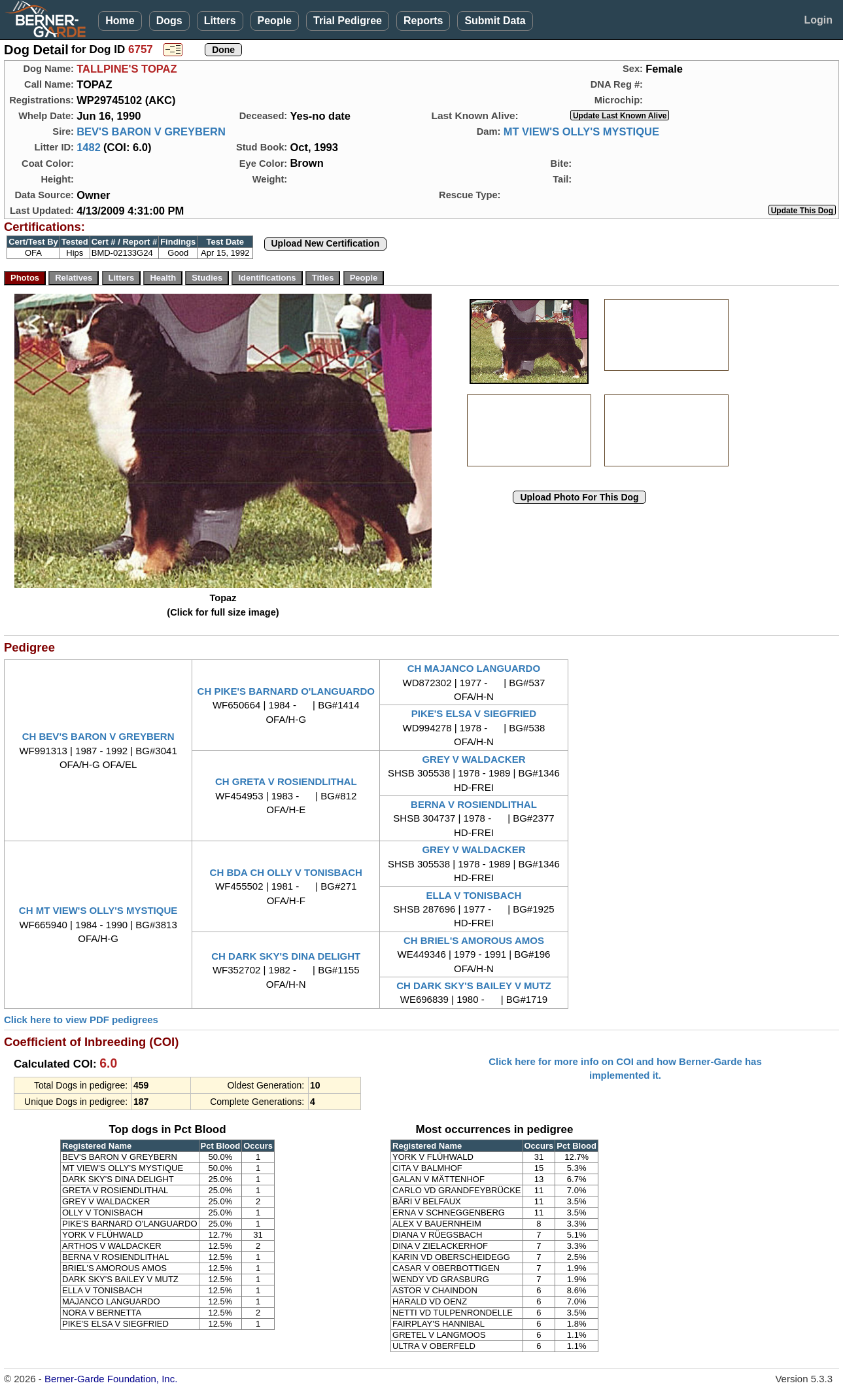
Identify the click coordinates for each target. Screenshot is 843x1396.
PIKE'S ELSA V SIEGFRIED (473, 713)
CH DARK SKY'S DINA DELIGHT (285, 956)
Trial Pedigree (347, 20)
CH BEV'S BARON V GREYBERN (98, 736)
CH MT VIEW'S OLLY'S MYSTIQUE (98, 910)
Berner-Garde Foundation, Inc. (110, 1378)
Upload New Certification (325, 243)
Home (119, 20)
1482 (89, 147)
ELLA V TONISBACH (474, 895)
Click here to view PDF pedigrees (81, 1019)
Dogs (169, 20)
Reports (423, 20)
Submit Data (494, 20)
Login (818, 20)
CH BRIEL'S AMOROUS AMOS (474, 940)
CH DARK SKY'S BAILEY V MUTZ (473, 985)
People (275, 20)
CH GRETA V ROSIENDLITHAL (286, 781)
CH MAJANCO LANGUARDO (473, 668)
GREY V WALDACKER (473, 759)
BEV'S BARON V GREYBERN (151, 131)
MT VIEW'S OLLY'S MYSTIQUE (581, 131)
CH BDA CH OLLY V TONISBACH (286, 872)
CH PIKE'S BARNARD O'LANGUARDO (286, 691)
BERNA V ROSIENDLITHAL (474, 804)
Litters (220, 20)
